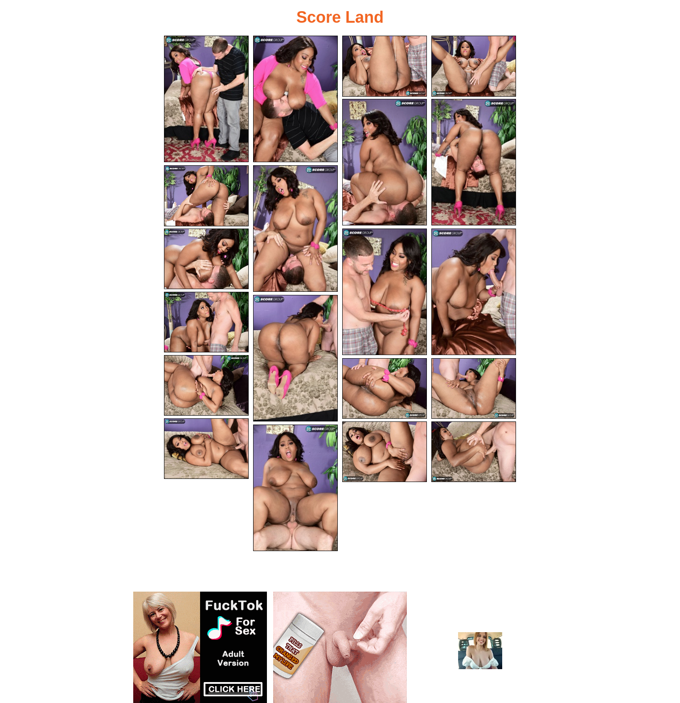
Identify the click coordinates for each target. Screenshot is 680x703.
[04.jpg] (473, 66)
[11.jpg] (473, 292)
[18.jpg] (384, 451)
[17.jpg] (206, 448)
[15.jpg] (384, 388)
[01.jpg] (206, 99)
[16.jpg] (473, 388)
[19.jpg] (473, 451)
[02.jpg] (295, 99)
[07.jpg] (206, 195)
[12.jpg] (206, 322)
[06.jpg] (473, 162)
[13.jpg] (295, 358)
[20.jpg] (295, 488)
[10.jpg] (384, 292)
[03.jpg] (384, 66)
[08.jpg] (295, 228)
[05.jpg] (384, 162)
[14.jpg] (206, 385)
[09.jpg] (206, 259)
